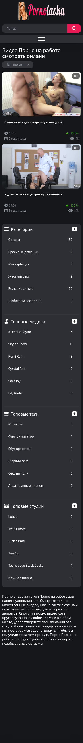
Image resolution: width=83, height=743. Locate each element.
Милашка (40, 424)
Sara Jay (40, 381)
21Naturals (40, 541)
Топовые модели (28, 321)
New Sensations (40, 578)
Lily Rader (40, 393)
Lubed (40, 516)
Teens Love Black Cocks (40, 565)
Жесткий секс (40, 276)
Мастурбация (40, 264)
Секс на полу (40, 473)
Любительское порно (40, 301)
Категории (22, 229)
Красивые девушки (40, 252)
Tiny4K (40, 553)
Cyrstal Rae (40, 369)
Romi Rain (40, 356)
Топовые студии (27, 506)
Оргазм (40, 240)
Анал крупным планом (40, 485)
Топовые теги (25, 413)
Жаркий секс (40, 461)
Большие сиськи (40, 288)
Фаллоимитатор (40, 436)
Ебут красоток (40, 449)
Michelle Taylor (40, 332)
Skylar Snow (40, 344)
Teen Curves (40, 529)
